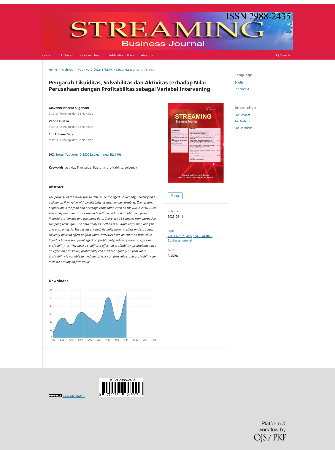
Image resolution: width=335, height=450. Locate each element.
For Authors (242, 121)
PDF (177, 196)
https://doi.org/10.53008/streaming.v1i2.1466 (89, 154)
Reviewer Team (91, 55)
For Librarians (243, 128)
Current (48, 55)
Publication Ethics (121, 55)
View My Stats (74, 396)
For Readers (242, 115)
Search (283, 55)
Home (53, 69)
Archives (66, 55)
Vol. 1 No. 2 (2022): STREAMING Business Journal (108, 69)
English (240, 82)
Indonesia (242, 89)
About (146, 55)
